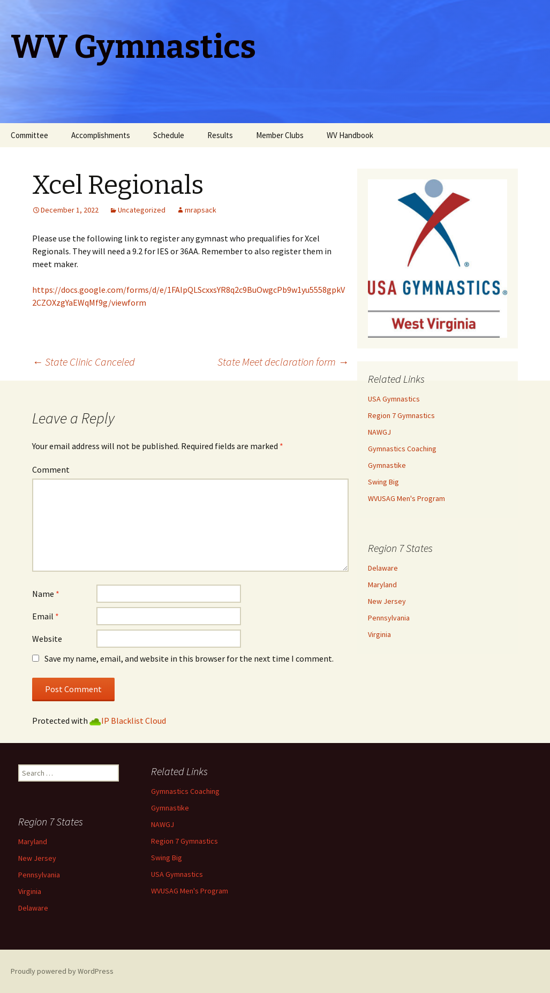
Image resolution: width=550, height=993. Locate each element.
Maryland (382, 584)
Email (45, 616)
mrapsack (200, 210)
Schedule (168, 135)
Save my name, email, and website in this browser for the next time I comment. (189, 658)
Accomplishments (100, 135)
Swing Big (383, 482)
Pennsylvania (389, 618)
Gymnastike (387, 465)
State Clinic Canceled (83, 361)
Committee (29, 135)
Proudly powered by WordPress (62, 971)
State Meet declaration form (283, 361)
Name (45, 593)
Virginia (379, 634)
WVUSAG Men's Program (406, 498)
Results (220, 135)
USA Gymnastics (394, 399)
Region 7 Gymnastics (401, 415)
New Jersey (387, 601)
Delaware (383, 568)
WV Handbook (350, 135)
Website (47, 638)
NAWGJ (379, 432)
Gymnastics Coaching (402, 448)
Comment (51, 469)
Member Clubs (280, 135)
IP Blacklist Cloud (133, 720)
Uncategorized (141, 210)
